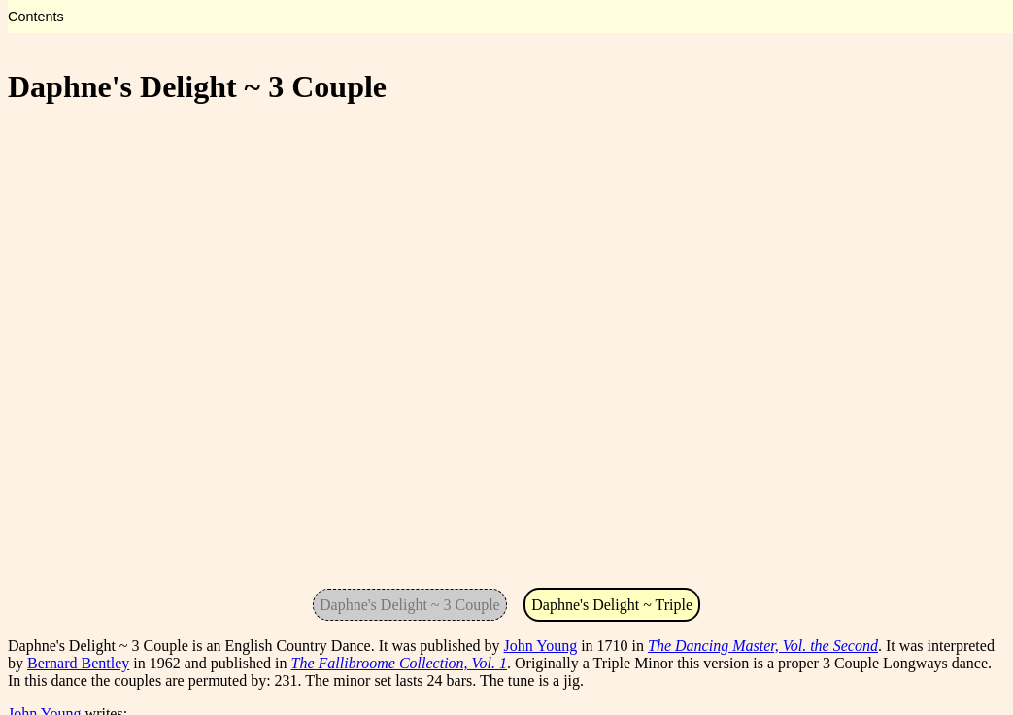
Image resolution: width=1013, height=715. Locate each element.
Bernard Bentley (78, 663)
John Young (541, 645)
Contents (36, 16)
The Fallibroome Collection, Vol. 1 (399, 663)
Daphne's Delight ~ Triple (611, 604)
